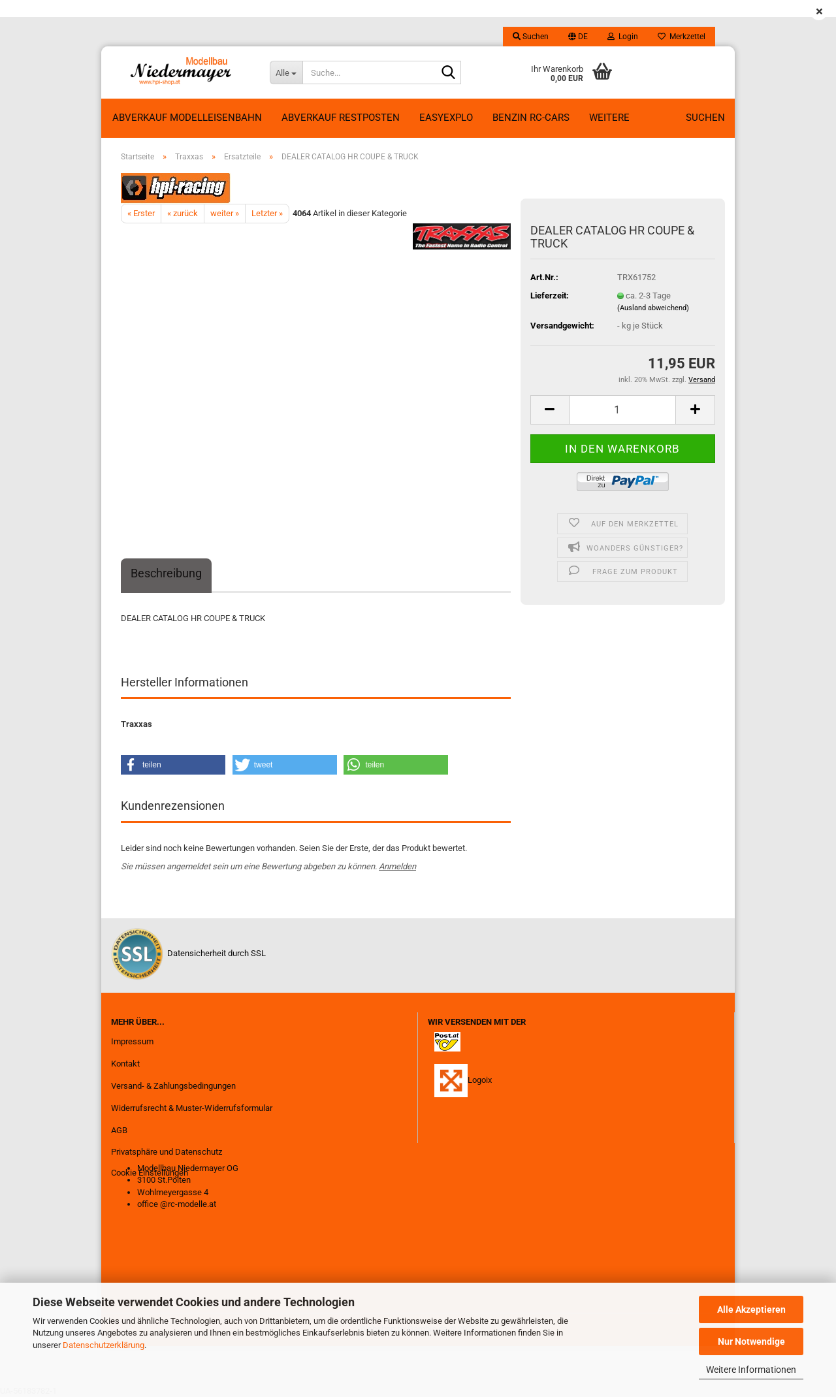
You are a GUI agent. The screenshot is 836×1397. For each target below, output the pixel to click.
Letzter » (267, 213)
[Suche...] (286, 72)
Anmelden (397, 866)
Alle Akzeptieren (751, 1309)
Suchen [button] (531, 36)
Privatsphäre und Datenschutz (166, 1152)
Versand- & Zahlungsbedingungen (173, 1086)
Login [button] (622, 36)
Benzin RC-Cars (531, 117)
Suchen (705, 117)
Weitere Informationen (751, 1369)
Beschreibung (166, 573)
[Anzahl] (623, 410)
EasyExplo (446, 117)
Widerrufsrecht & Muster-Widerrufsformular (191, 1108)
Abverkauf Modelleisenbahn (187, 117)
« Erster (141, 213)
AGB (119, 1130)
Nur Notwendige (751, 1341)
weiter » (224, 213)
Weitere (609, 117)
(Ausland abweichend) (653, 308)
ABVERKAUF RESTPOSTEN (340, 117)
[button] (578, 36)
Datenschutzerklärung (103, 1345)
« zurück (182, 213)
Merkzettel (681, 36)
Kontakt (125, 1063)
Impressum (132, 1041)
